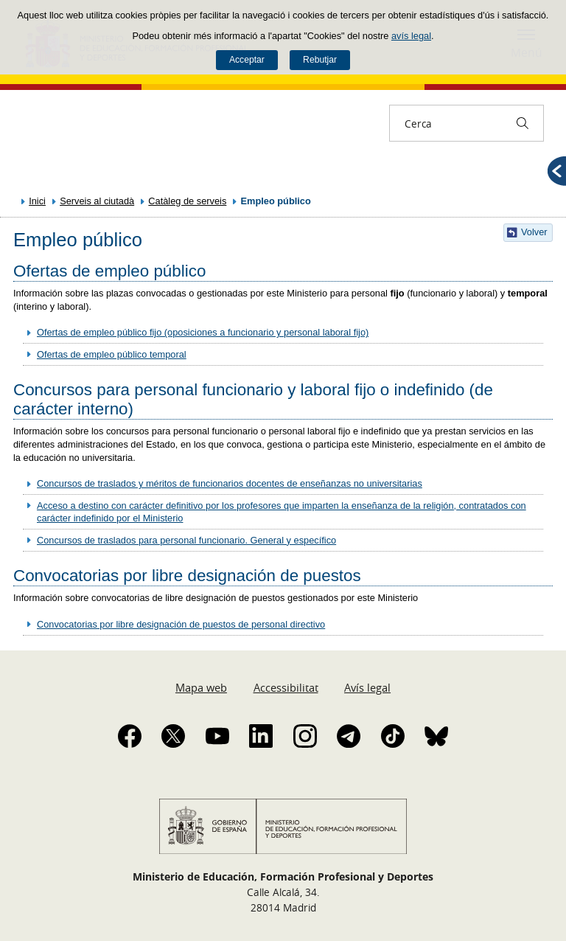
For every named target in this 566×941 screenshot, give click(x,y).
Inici (37, 200)
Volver (534, 231)
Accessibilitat (286, 687)
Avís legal (367, 687)
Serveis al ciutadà (97, 200)
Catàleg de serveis (187, 200)
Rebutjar (320, 60)
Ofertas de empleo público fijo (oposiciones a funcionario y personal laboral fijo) (202, 332)
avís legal (411, 35)
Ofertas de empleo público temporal (111, 354)
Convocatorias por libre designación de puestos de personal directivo (181, 624)
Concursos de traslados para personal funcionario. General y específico (186, 540)
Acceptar (247, 60)
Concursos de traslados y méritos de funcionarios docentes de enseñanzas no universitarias (229, 483)
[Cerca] (522, 123)
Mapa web (201, 687)
